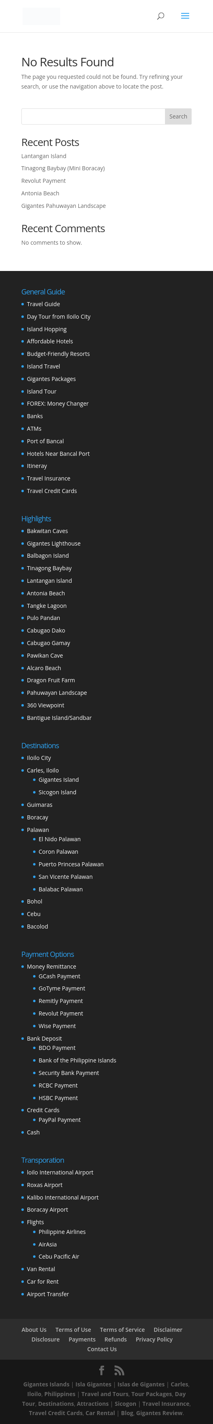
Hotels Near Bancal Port (58, 453)
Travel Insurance (49, 478)
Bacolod (37, 926)
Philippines (59, 1394)
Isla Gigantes (93, 1384)
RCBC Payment (58, 1085)
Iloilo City (39, 758)
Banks (35, 416)
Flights (35, 1222)
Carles (179, 1384)
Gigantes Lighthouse (54, 543)
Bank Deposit (44, 1038)
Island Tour (41, 391)
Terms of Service (122, 1329)
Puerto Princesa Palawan (71, 864)
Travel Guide (43, 304)
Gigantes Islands (46, 1384)
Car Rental (100, 1413)
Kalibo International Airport (63, 1197)
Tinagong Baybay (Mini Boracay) (63, 168)
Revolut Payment (43, 180)
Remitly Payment (61, 1001)
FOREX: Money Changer (58, 403)
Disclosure (45, 1339)
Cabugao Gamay (48, 643)
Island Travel (43, 366)
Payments (82, 1339)
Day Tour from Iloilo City (58, 316)
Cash (33, 1132)
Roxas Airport (45, 1185)
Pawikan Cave (45, 655)
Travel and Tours (105, 1394)
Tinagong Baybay (49, 568)
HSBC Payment (58, 1098)
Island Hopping (47, 329)
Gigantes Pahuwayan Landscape (63, 205)
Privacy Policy (154, 1339)
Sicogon (125, 1403)
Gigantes (148, 1413)
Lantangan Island (44, 156)
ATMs (34, 428)
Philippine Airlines (62, 1232)
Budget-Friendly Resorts (58, 354)
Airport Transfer (48, 1294)
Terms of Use (73, 1329)
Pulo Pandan (43, 618)
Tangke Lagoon (47, 605)
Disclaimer (168, 1329)
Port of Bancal (45, 441)
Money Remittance (51, 966)
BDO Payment (57, 1048)
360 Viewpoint (45, 705)
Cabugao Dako (46, 630)
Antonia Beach (40, 193)
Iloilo (34, 1394)
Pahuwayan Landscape (57, 692)
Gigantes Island (59, 779)
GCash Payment (59, 976)
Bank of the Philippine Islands (77, 1060)
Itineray (37, 466)
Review (172, 1413)
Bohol (34, 901)
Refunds (115, 1339)
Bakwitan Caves (47, 531)
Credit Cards (43, 1110)
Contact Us (102, 1349)
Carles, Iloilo (43, 770)
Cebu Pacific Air (59, 1256)
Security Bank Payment (69, 1073)
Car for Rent (43, 1281)
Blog (127, 1413)
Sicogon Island (58, 792)
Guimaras (39, 804)
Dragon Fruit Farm (51, 680)
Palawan (38, 830)
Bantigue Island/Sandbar (59, 718)
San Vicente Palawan (66, 876)
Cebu (34, 914)
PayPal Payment (60, 1120)
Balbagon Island (48, 555)
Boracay (37, 817)
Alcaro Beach (44, 668)
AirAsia (48, 1244)
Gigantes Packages (51, 379)
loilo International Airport (60, 1172)
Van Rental (41, 1269)
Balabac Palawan (61, 889)
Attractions (93, 1403)
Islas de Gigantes (141, 1384)
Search (178, 116)
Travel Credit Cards (52, 491)
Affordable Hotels (50, 341)
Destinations (56, 1403)
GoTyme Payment (62, 988)
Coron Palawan (58, 851)
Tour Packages (152, 1394)
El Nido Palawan (60, 839)
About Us (34, 1329)
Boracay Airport (47, 1209)
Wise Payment (57, 1026)
